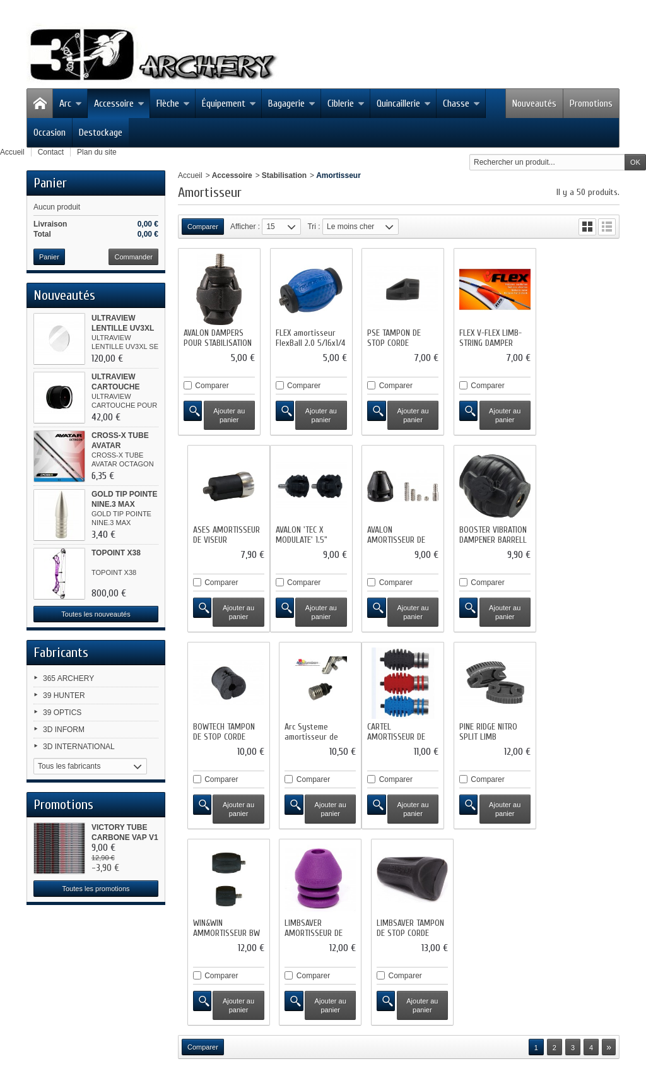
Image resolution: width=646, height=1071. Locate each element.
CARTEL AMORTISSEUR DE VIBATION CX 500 (213, 731)
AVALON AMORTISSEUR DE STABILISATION (303, 536)
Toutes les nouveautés (95, 614)
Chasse (461, 103)
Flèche (173, 103)
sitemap (303, 958)
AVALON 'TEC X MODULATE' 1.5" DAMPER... (209, 536)
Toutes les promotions (96, 888)
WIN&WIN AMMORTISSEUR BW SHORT (397, 731)
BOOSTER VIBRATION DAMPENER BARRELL (398, 531)
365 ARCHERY (68, 678)
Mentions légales (451, 948)
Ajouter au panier (228, 413)
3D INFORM (64, 729)
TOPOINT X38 (116, 552)
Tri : (313, 226)
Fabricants (60, 652)
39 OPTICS (62, 712)
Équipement (229, 103)
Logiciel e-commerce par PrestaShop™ (395, 958)
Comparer (211, 383)
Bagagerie (291, 103)
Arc (70, 103)
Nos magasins (320, 948)
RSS (60, 1004)
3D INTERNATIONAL (79, 746)
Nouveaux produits (179, 948)
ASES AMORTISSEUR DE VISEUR (577, 336)
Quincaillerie (404, 103)
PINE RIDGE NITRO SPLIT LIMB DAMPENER (303, 731)
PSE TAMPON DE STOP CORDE (391, 336)
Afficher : (245, 226)
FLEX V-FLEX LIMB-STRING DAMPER (485, 336)
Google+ (66, 1021)
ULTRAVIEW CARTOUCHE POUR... (115, 386)
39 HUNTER (64, 695)
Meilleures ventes (253, 948)
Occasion (49, 132)
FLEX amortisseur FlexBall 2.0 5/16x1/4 (308, 336)
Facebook (68, 971)
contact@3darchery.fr (169, 1021)
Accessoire (119, 103)
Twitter (63, 988)
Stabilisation (284, 175)
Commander (133, 257)
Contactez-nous (382, 948)
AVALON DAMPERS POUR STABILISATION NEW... (218, 341)
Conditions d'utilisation (529, 948)
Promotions (591, 103)
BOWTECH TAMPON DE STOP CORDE (485, 531)
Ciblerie (346, 103)
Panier (50, 183)
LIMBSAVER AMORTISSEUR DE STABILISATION (483, 731)
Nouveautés (534, 103)
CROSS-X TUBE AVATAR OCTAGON (120, 445)
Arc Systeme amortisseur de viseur (571, 536)
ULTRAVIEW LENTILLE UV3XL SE (122, 328)
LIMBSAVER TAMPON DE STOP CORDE (578, 726)
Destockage (100, 132)
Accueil (190, 175)
